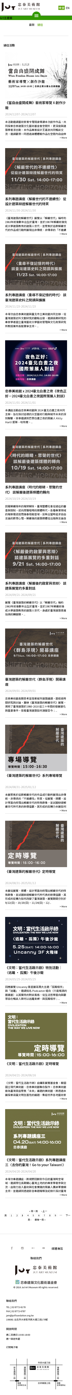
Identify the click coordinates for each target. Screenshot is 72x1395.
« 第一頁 (33, 1211)
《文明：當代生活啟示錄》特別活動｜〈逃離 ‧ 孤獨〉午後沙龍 (33, 970)
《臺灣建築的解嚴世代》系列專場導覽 (33, 775)
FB (12, 1248)
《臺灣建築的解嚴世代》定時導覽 (30, 871)
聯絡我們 (36, 1258)
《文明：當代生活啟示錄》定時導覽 (32, 1063)
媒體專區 (57, 1248)
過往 (40, 24)
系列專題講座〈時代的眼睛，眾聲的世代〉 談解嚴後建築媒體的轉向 (33, 489)
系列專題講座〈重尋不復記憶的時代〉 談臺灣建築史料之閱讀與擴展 (35, 297)
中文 (61, 8)
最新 (32, 24)
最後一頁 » (40, 1219)
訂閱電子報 (12, 1347)
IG (22, 1248)
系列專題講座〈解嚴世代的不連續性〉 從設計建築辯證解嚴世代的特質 (35, 201)
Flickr (33, 1248)
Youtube (43, 1248)
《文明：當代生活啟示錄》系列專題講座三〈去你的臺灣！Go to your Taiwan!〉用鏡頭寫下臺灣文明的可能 (35, 1164)
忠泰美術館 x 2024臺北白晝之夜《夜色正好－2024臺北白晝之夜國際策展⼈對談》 (36, 393)
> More (63, 137)
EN (68, 8)
